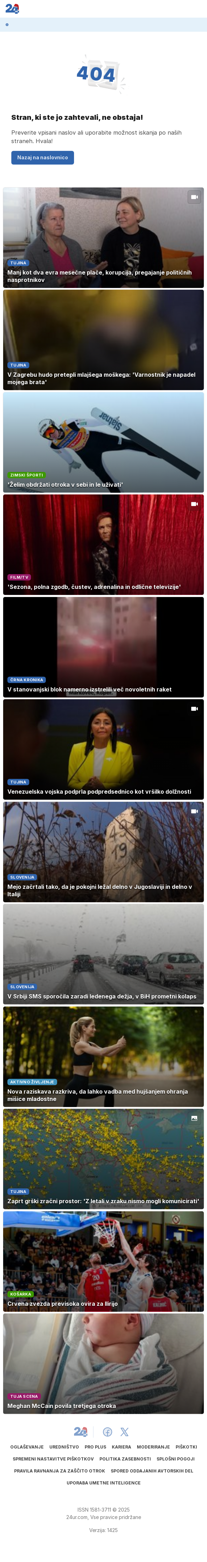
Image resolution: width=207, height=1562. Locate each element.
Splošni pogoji (176, 1459)
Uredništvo (64, 1447)
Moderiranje (153, 1447)
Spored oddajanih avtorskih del (152, 1471)
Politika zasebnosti (125, 1459)
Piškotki (186, 1447)
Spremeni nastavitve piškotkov (53, 1459)
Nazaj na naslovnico (42, 157)
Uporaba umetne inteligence (104, 1483)
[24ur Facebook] (107, 1432)
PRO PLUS (95, 1447)
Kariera (121, 1447)
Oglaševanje (27, 1447)
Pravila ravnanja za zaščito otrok (59, 1471)
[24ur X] (124, 1432)
